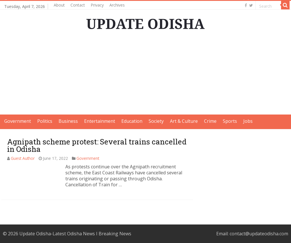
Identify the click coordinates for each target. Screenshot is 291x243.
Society (156, 121)
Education (131, 121)
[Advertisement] (145, 75)
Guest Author (23, 158)
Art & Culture (184, 121)
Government (17, 121)
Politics (44, 121)
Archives (117, 5)
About (59, 5)
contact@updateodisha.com (259, 233)
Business (68, 121)
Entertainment (99, 121)
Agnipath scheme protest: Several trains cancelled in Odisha (96, 145)
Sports (230, 121)
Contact (77, 5)
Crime (210, 121)
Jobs (248, 121)
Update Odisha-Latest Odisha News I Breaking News (75, 233)
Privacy (97, 5)
